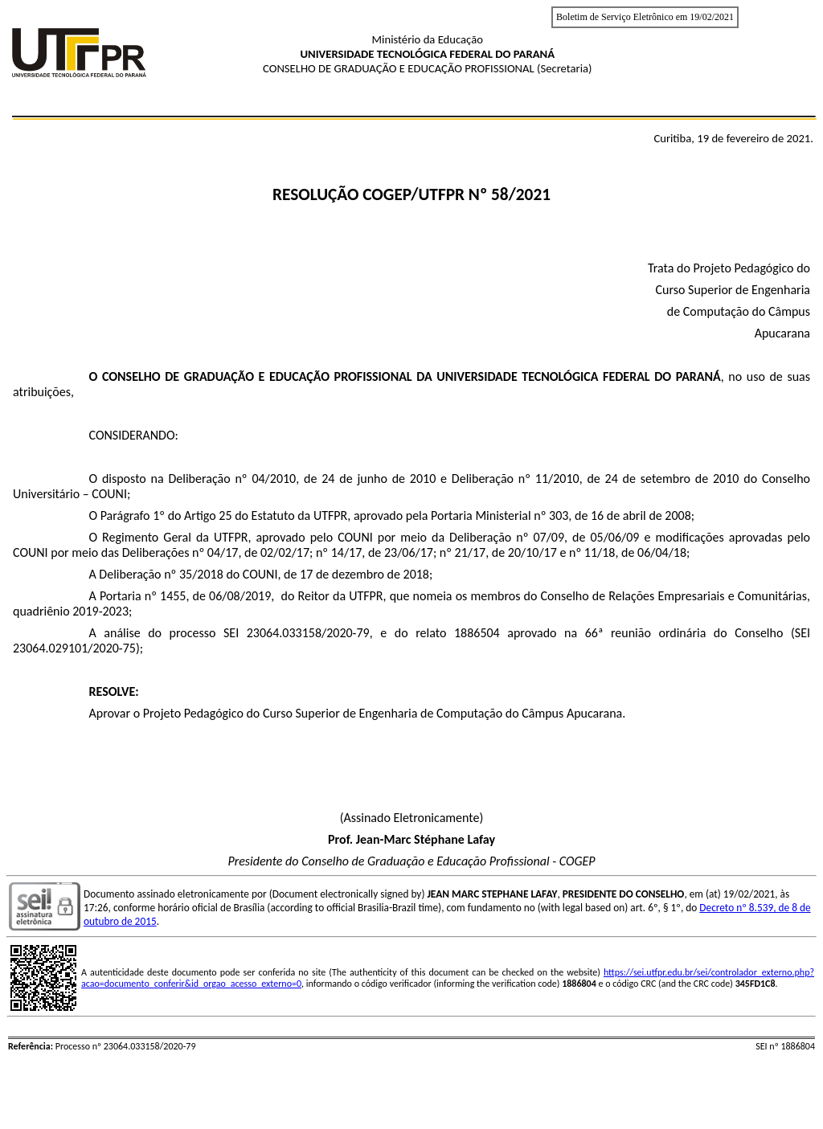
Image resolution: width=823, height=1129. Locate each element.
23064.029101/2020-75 (74, 648)
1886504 (477, 632)
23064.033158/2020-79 (308, 632)
